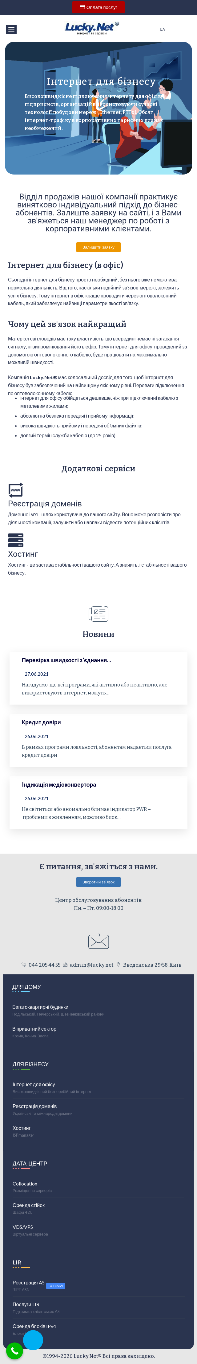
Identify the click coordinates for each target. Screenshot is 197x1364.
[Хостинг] (15, 540)
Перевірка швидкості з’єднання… (66, 660)
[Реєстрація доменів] (15, 489)
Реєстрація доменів (45, 503)
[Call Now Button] (14, 1350)
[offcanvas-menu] (11, 29)
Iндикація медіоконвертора (59, 784)
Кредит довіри (41, 722)
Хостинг (23, 554)
